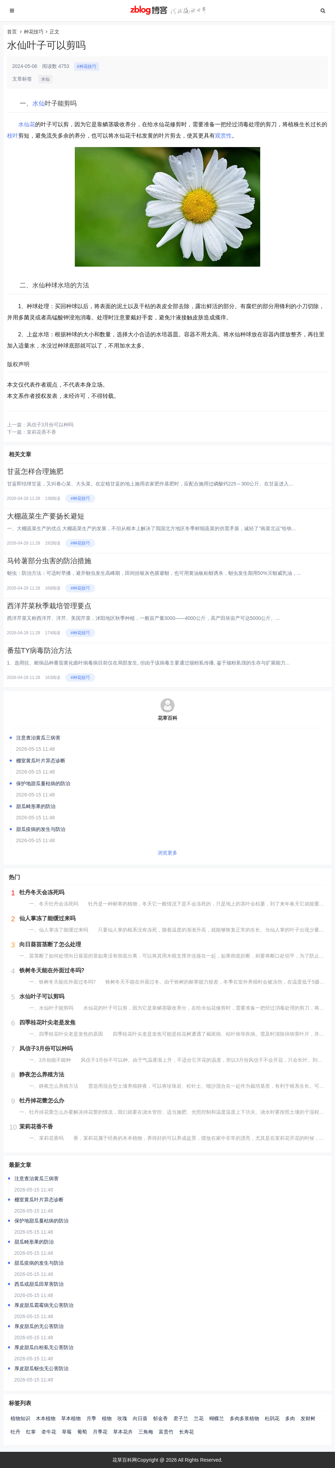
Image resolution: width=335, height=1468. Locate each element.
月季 (91, 1418)
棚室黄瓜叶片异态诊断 (40, 760)
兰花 (199, 1418)
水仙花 (26, 124)
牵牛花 (48, 1432)
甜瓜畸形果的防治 (35, 806)
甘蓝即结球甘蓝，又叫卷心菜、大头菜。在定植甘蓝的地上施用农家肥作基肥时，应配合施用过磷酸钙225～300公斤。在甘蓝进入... (150, 484)
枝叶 (12, 136)
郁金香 (160, 1418)
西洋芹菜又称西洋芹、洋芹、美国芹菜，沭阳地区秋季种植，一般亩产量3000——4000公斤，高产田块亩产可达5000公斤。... (143, 618)
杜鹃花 (272, 1418)
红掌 (31, 1432)
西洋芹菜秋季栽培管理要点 (49, 606)
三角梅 (145, 1432)
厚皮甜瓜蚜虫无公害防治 (41, 1368)
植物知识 (20, 1418)
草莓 (67, 1432)
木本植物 (45, 1418)
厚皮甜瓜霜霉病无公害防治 (43, 1305)
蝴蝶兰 (216, 1418)
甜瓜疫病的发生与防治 (40, 829)
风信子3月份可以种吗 (50, 424)
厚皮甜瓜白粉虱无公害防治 (43, 1347)
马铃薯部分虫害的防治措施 (49, 561)
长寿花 (186, 1432)
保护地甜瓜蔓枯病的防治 (43, 783)
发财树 (308, 1418)
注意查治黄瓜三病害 (38, 738)
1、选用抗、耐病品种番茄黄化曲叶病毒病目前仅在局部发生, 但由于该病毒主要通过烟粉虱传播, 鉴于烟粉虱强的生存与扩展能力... (148, 663)
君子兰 (180, 1418)
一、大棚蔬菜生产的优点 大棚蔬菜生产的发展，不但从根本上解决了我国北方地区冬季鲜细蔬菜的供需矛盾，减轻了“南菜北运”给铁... (151, 528)
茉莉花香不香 (41, 432)
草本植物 (71, 1418)
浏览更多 (167, 853)
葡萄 (82, 1432)
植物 (107, 1418)
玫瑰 (122, 1418)
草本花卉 (123, 1432)
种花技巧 (34, 31)
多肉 (290, 1418)
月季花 (100, 1432)
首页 (12, 31)
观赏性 (223, 136)
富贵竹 (166, 1432)
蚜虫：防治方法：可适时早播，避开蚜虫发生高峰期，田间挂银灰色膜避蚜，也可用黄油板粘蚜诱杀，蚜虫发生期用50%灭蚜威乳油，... (154, 573)
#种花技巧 (86, 66)
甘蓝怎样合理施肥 (39, 471)
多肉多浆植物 (244, 1418)
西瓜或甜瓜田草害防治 (39, 1284)
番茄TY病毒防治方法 (39, 650)
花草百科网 (124, 1460)
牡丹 (15, 1432)
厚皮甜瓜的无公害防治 (39, 1326)
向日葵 (140, 1418)
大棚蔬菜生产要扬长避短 (53, 516)
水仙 (45, 79)
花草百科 (167, 718)
